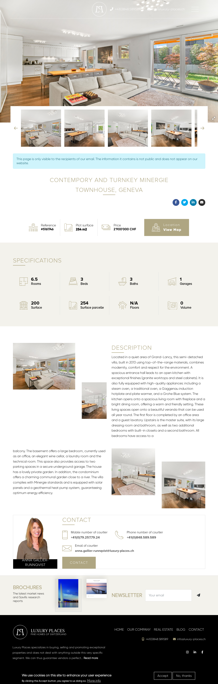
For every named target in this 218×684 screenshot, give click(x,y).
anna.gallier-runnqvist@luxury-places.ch (104, 551)
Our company (139, 629)
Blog (180, 629)
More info (94, 681)
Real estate (163, 629)
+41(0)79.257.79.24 (85, 537)
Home (119, 629)
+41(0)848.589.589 (141, 537)
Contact (79, 563)
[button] (213, 118)
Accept (162, 676)
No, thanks (184, 676)
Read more (91, 658)
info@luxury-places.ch (189, 639)
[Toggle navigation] (195, 9)
